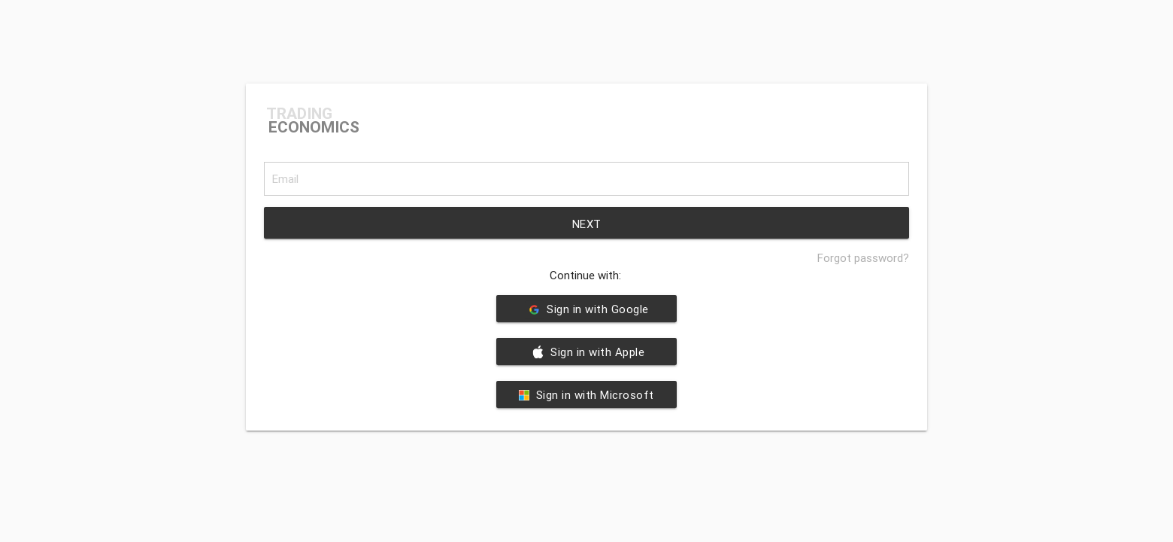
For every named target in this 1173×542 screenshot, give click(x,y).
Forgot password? (863, 258)
